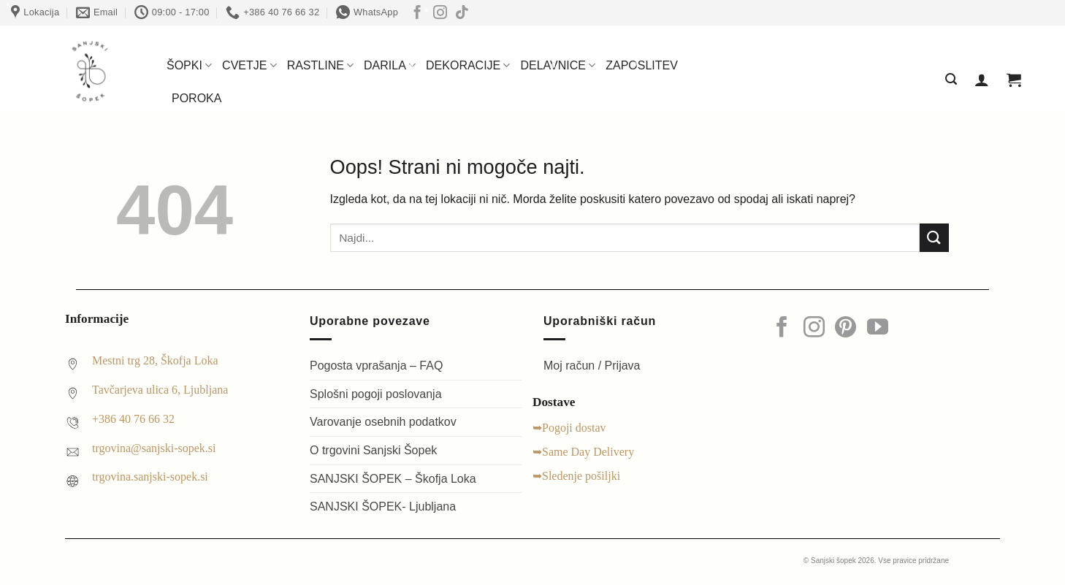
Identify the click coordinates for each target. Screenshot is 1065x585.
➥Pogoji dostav (569, 427)
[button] (951, 79)
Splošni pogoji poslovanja (376, 394)
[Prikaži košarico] (1014, 80)
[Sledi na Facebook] (417, 13)
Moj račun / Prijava (592, 365)
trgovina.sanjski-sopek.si (150, 476)
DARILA (390, 65)
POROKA (196, 98)
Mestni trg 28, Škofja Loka (155, 360)
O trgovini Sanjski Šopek (373, 450)
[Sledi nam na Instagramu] (440, 13)
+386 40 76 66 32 (133, 419)
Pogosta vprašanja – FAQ (376, 365)
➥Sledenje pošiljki (576, 476)
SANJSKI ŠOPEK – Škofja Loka (393, 479)
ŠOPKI (189, 65)
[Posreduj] (934, 237)
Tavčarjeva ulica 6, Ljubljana (160, 389)
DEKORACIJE (468, 65)
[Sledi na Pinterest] (845, 328)
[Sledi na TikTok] (462, 13)
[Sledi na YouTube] (877, 328)
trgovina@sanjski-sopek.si (154, 448)
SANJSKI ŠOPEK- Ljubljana (383, 506)
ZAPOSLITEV (642, 65)
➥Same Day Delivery (583, 452)
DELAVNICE (557, 65)
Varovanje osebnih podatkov (383, 422)
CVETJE (249, 65)
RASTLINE (320, 65)
